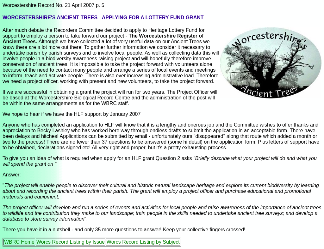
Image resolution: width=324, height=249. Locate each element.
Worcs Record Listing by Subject (143, 242)
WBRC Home (19, 242)
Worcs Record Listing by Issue (70, 242)
